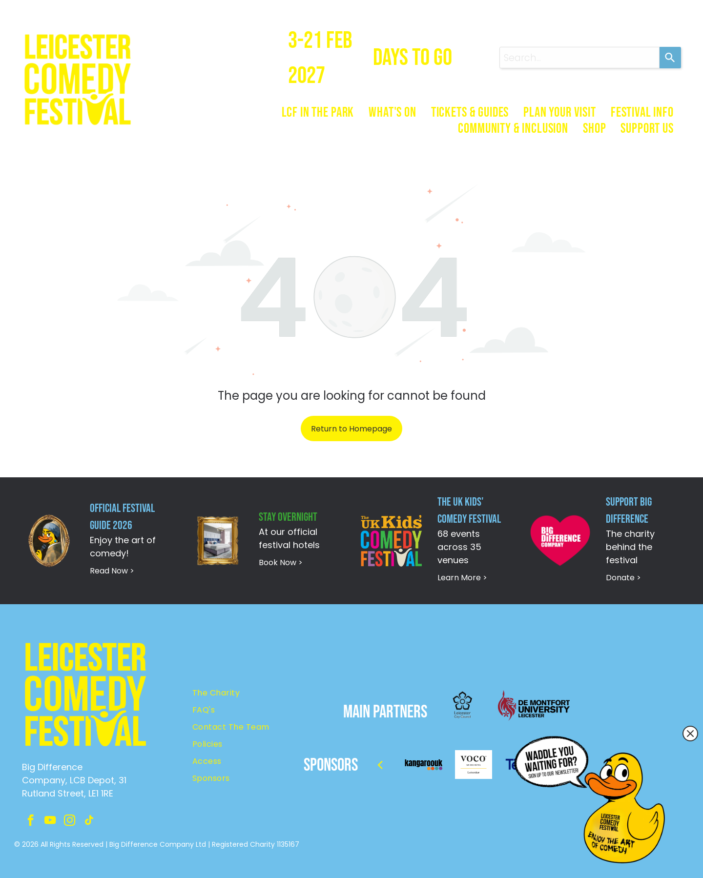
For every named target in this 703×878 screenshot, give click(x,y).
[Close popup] (690, 733)
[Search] (670, 57)
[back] (380, 764)
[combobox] (579, 57)
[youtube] (50, 821)
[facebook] (30, 821)
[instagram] (69, 821)
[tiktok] (89, 821)
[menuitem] (318, 112)
